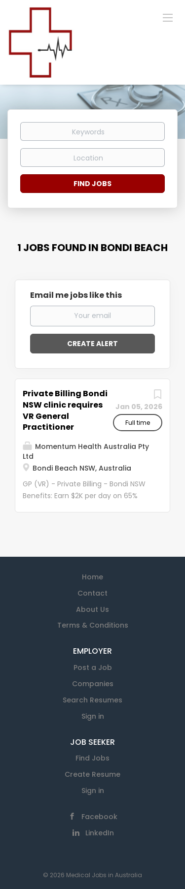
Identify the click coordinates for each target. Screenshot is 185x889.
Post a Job (93, 667)
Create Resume (92, 774)
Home (92, 577)
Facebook (99, 817)
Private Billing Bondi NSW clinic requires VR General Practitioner (65, 410)
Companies (92, 684)
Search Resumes (92, 700)
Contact (92, 593)
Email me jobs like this (76, 295)
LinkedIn (99, 833)
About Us (92, 609)
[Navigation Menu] (168, 17)
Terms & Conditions (92, 625)
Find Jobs (92, 184)
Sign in (92, 716)
